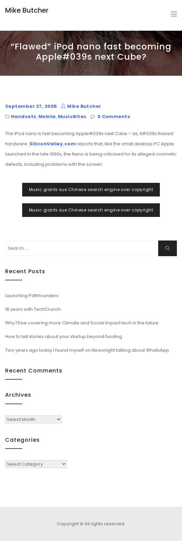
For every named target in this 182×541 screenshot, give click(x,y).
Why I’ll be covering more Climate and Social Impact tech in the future (81, 323)
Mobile (47, 116)
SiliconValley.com (52, 144)
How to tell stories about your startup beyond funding (63, 336)
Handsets (23, 116)
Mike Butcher (26, 10)
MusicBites (72, 116)
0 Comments (114, 116)
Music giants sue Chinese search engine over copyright (91, 189)
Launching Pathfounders (32, 295)
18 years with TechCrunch (33, 309)
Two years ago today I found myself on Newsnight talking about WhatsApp (87, 350)
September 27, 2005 (31, 106)
